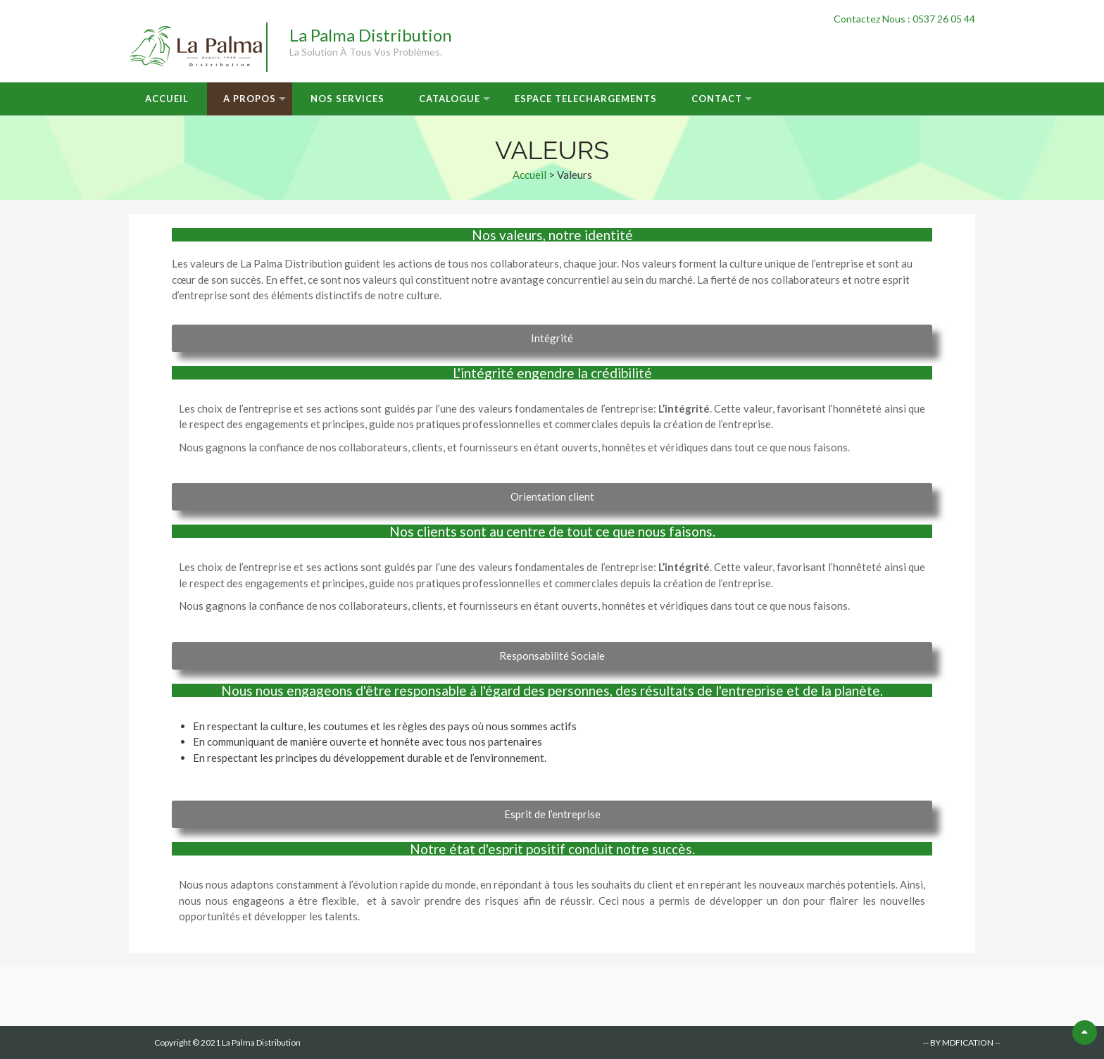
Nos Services (347, 98)
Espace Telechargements (586, 98)
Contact (716, 98)
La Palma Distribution (370, 35)
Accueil (167, 98)
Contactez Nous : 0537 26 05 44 (904, 19)
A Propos (249, 98)
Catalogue (449, 98)
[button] (552, 338)
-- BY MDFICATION (958, 1042)
